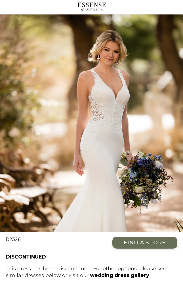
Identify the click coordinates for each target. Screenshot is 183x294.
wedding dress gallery (119, 275)
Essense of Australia (91, 7)
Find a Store (145, 242)
